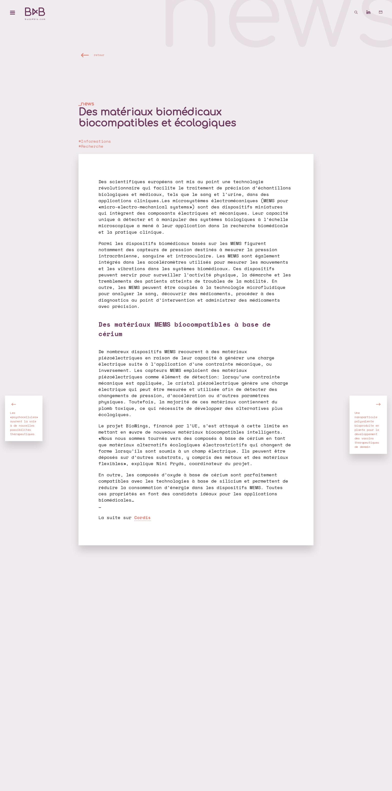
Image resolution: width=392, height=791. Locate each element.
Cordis (142, 517)
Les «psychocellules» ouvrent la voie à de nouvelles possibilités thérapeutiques (24, 423)
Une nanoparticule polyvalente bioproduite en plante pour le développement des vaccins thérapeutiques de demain (366, 430)
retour (99, 55)
